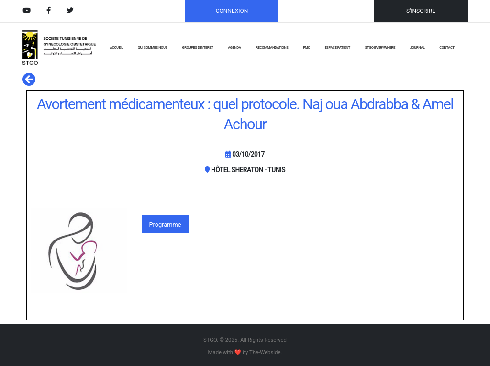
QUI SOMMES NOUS (152, 48)
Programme (165, 224)
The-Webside (264, 352)
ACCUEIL (116, 48)
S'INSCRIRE (420, 11)
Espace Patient (337, 48)
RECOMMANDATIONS (272, 48)
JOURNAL (417, 48)
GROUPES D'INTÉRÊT (197, 48)
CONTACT (446, 48)
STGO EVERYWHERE (380, 48)
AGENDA (234, 48)
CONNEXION (232, 11)
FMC (306, 48)
